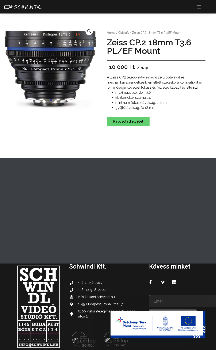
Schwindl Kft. (87, 266)
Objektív (123, 33)
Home (111, 33)
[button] (199, 6)
